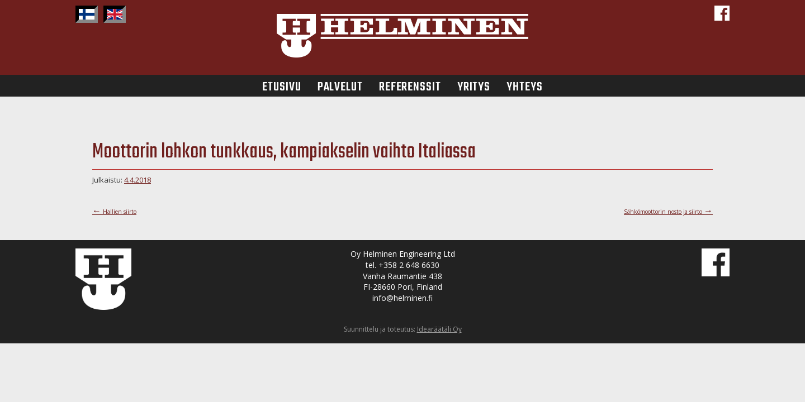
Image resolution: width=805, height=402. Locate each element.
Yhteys (524, 86)
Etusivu (281, 86)
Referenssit (410, 86)
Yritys (473, 86)
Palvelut (340, 86)
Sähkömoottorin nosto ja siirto (668, 212)
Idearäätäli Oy (439, 329)
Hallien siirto (114, 212)
